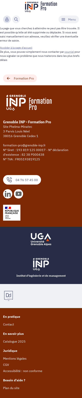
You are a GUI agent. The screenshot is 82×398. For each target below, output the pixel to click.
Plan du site (11, 388)
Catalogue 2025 (14, 341)
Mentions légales (15, 358)
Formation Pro (20, 78)
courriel (69, 52)
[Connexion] (7, 19)
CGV (6, 365)
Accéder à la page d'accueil (16, 47)
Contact (8, 324)
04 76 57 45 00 (22, 180)
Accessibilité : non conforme (22, 371)
